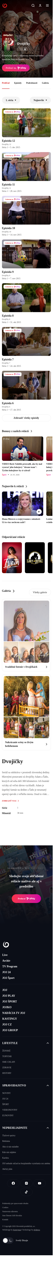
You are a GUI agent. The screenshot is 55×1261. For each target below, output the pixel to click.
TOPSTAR (7, 1056)
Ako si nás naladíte (10, 1147)
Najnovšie (40, 100)
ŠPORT (5, 1104)
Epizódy (18, 83)
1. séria (11, 100)
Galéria (45, 83)
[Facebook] (13, 1183)
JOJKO (6, 1007)
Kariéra (5, 1158)
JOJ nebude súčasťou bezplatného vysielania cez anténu (26, 1163)
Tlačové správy (8, 1135)
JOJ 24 (6, 972)
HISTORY (6, 1073)
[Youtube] (39, 1183)
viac (30, 59)
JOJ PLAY (8, 995)
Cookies (5, 1207)
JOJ (4, 990)
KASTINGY (9, 1018)
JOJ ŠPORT (9, 1001)
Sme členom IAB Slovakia (12, 1215)
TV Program (9, 966)
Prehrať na (16, 67)
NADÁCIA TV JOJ (13, 1013)
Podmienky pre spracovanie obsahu (15, 1203)
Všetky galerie (40, 592)
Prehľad (6, 83)
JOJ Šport (8, 977)
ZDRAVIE (6, 1067)
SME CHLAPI (8, 1062)
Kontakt (5, 1219)
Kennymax (17, 1230)
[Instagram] (26, 1183)
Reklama (6, 1141)
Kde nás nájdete (9, 1152)
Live (4, 954)
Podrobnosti (31, 83)
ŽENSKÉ (6, 1051)
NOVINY (6, 1093)
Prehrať (26, 898)
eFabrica (37, 1230)
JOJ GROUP (10, 1030)
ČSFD (22, 49)
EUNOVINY (8, 1115)
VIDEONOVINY (9, 1110)
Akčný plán (7, 1169)
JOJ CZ (7, 1024)
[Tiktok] (26, 1192)
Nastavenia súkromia (10, 1211)
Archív (6, 960)
